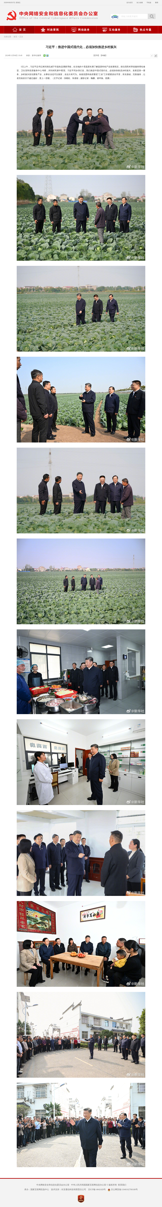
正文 (21, 37)
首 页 (19, 30)
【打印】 (96, 55)
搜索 (151, 16)
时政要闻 (49, 30)
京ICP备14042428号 (97, 1189)
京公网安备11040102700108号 (123, 1189)
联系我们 (122, 1185)
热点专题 (142, 30)
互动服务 (111, 30)
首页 (15, 37)
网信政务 (80, 30)
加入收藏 (140, 2)
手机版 (149, 2)
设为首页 (130, 2)
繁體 (156, 2)
